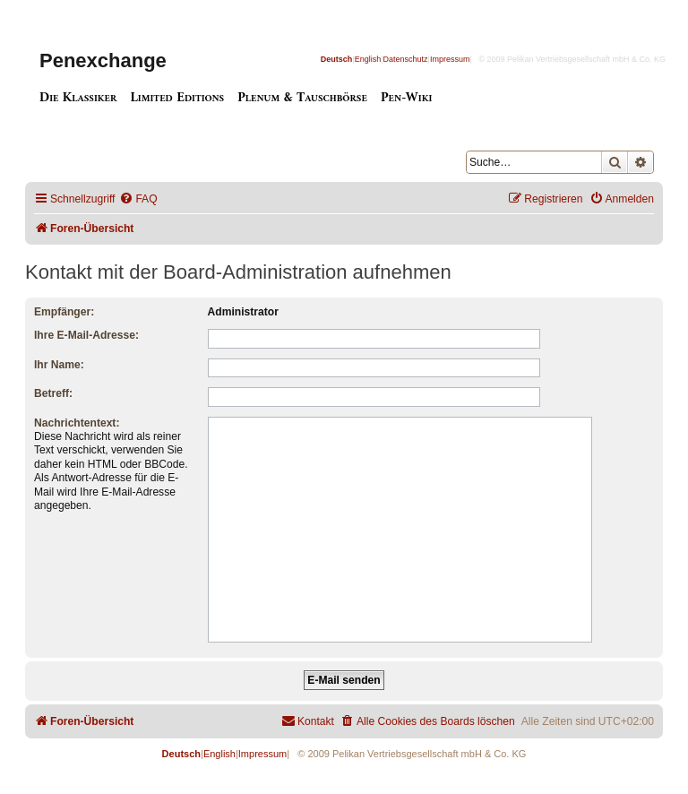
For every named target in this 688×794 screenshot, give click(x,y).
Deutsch (337, 59)
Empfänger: (64, 312)
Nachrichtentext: (76, 423)
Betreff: (53, 393)
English (368, 59)
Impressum (450, 59)
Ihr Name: (59, 364)
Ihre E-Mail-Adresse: (86, 335)
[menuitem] (138, 199)
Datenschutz (405, 59)
